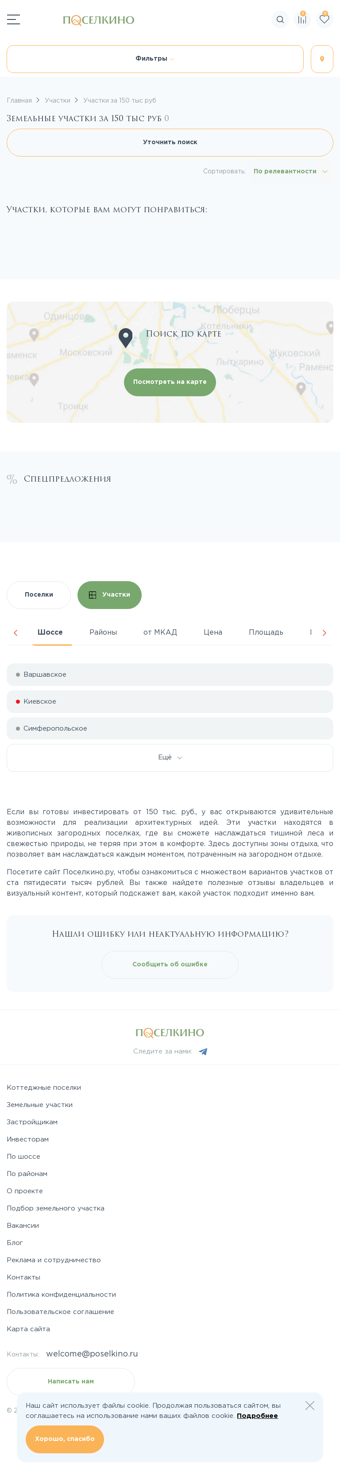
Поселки (39, 595)
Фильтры (154, 58)
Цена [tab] (213, 632)
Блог (15, 1243)
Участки (110, 595)
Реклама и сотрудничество (54, 1260)
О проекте (25, 1191)
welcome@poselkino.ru (92, 1354)
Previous (15, 633)
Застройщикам (32, 1122)
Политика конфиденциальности (61, 1295)
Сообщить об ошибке (170, 964)
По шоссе (23, 1157)
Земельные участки (40, 1105)
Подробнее (257, 1416)
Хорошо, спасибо (65, 1439)
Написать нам (71, 1381)
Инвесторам (28, 1139)
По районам (27, 1174)
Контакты (23, 1277)
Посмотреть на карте (170, 382)
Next (324, 633)
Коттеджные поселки (44, 1088)
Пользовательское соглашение (60, 1312)
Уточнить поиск (170, 142)
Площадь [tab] (266, 632)
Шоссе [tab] (50, 632)
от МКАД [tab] (160, 632)
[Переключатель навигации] (13, 19)
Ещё (170, 757)
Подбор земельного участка (55, 1208)
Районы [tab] (103, 632)
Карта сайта (28, 1329)
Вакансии (23, 1226)
